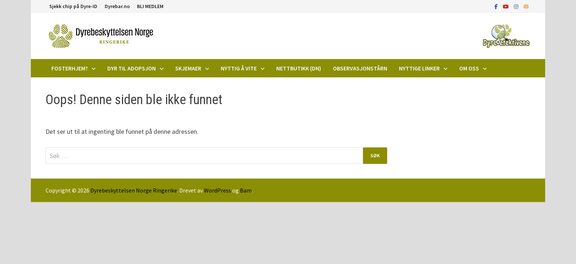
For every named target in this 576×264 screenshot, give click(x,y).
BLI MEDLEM (150, 6)
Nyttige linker (419, 68)
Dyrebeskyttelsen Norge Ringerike (133, 190)
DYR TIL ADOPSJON (131, 68)
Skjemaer (188, 68)
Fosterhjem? (69, 68)
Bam (246, 190)
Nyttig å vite (239, 68)
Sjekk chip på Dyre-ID (73, 6)
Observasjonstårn (360, 68)
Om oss (469, 68)
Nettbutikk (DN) (298, 68)
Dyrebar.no (117, 6)
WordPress (217, 190)
